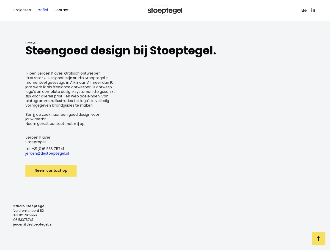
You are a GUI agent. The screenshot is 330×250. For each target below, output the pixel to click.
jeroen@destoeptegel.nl (47, 154)
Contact (61, 10)
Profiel (42, 10)
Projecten (22, 10)
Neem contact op (51, 171)
